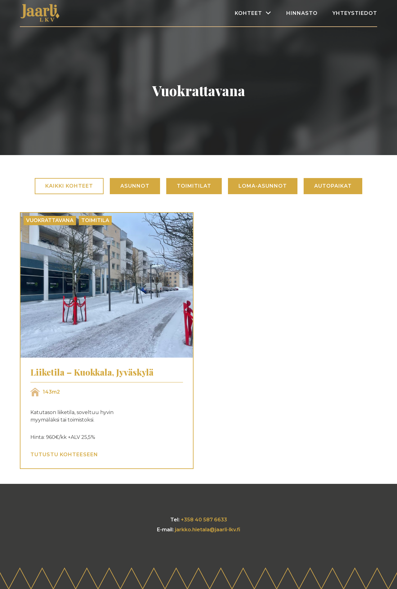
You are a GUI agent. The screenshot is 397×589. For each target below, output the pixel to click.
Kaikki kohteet (69, 186)
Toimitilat (194, 186)
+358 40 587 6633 (204, 520)
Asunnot (134, 186)
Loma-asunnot (263, 186)
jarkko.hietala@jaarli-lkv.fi (207, 530)
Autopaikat (333, 186)
